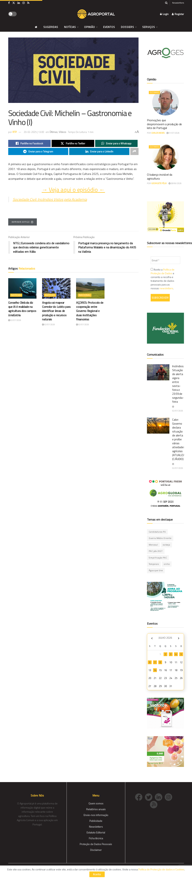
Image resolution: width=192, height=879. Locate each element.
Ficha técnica (96, 838)
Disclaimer (96, 850)
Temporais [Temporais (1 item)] (154, 564)
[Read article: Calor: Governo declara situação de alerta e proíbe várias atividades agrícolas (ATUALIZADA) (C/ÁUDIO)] (158, 426)
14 (155, 670)
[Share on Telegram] (38, 151)
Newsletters (178, 2)
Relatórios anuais (96, 809)
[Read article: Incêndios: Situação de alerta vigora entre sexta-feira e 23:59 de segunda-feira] (158, 372)
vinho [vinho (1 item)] (167, 564)
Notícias (70, 27)
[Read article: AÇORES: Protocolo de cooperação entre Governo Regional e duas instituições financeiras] (90, 288)
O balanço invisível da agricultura (159, 176)
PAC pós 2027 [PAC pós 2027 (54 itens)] (156, 551)
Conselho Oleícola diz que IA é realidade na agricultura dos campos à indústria (22, 308)
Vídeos (62, 132)
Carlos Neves (158, 132)
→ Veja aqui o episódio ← (73, 189)
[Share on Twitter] (73, 143)
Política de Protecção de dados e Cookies (161, 869)
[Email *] (165, 260)
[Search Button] (166, 3)
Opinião (89, 27)
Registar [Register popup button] (178, 14)
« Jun (152, 638)
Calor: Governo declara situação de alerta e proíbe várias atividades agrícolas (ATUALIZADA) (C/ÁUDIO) (180, 439)
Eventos (109, 27)
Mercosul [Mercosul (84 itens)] (153, 544)
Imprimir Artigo (22, 221)
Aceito (97, 874)
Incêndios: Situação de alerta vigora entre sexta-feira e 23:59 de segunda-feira (178, 384)
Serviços (148, 27)
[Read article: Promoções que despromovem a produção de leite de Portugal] (165, 102)
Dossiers (127, 27)
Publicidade (95, 821)
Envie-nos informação (96, 815)
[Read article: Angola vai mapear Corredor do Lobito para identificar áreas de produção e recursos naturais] (56, 288)
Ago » (179, 638)
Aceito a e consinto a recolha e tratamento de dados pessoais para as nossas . (162, 279)
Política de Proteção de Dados (162, 271)
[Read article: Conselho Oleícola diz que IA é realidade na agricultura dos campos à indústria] (22, 288)
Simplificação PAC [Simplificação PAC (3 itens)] (158, 557)
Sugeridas (50, 27)
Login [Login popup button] (164, 14)
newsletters (166, 288)
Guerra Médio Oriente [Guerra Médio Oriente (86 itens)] (160, 538)
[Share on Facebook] (29, 143)
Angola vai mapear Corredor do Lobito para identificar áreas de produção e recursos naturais (56, 311)
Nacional (84, 295)
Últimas (54, 132)
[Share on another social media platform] (134, 151)
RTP (15, 132)
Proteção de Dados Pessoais (96, 844)
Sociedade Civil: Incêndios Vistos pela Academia (50, 199)
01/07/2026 (173, 132)
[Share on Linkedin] (99, 151)
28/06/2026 (175, 183)
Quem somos (95, 803)
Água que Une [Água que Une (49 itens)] (156, 570)
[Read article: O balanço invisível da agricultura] (165, 156)
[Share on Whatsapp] (116, 143)
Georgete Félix (159, 183)
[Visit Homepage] (96, 14)
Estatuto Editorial (96, 832)
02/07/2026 (14, 320)
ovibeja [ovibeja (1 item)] (166, 544)
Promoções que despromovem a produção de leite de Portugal (164, 124)
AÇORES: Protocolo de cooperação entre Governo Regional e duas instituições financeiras (89, 311)
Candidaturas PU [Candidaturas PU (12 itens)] (157, 531)
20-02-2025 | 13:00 (34, 132)
